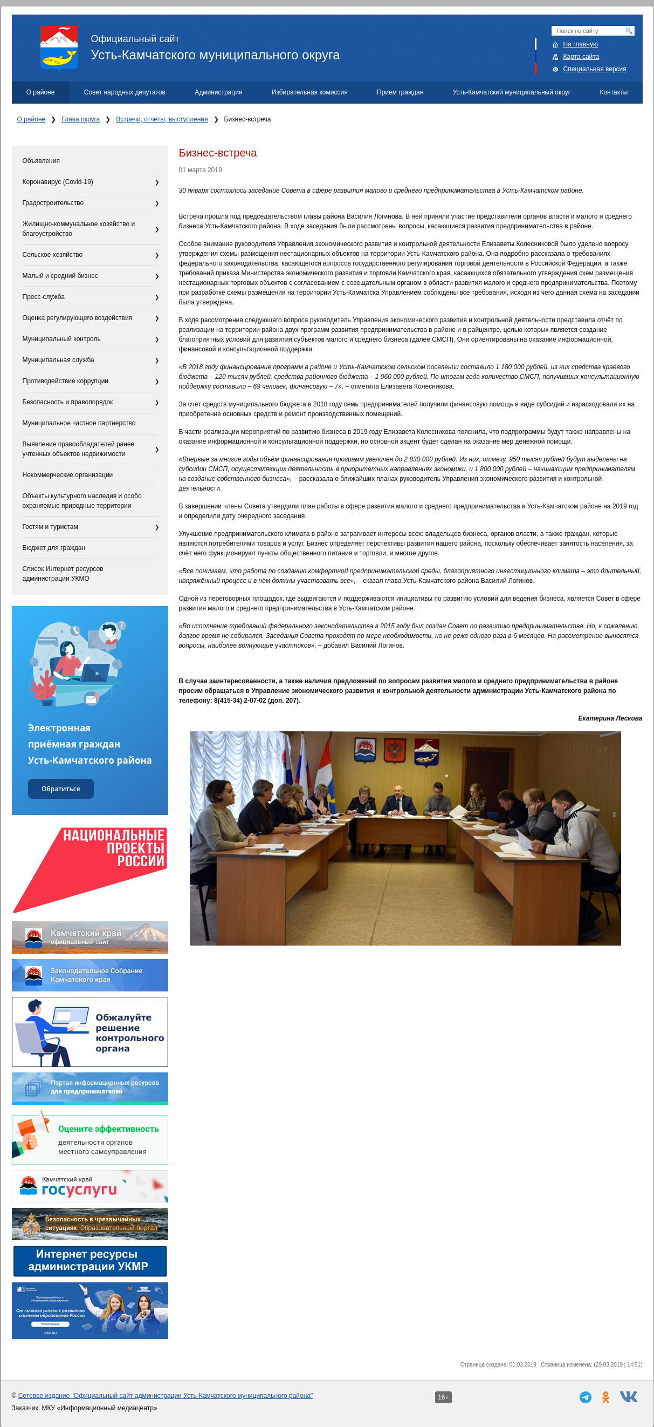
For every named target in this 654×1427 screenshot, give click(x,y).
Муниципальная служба (58, 360)
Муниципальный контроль (62, 339)
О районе (40, 92)
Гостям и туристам (50, 527)
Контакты (614, 92)
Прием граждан (400, 92)
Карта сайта (581, 56)
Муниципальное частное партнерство (79, 423)
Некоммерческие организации (68, 475)
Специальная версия (595, 69)
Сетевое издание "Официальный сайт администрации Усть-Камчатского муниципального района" (165, 1395)
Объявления (41, 161)
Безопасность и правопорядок (68, 402)
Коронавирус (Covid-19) (58, 182)
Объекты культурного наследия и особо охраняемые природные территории (82, 500)
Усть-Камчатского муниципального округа (341, 43)
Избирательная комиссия (310, 92)
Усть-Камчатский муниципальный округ (511, 92)
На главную (580, 44)
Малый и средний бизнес (60, 276)
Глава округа (80, 119)
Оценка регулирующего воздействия (78, 318)
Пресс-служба (44, 297)
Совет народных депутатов (125, 92)
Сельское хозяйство (53, 255)
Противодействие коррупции (66, 381)
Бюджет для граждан (54, 548)
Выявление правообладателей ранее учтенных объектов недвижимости (79, 449)
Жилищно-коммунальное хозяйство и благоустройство (79, 228)
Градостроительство (53, 203)
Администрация (218, 92)
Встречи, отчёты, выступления (162, 119)
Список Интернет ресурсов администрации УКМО (63, 573)
